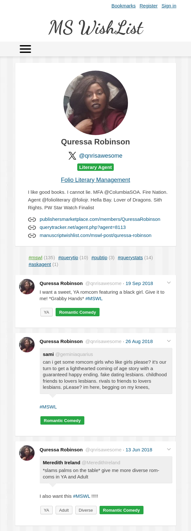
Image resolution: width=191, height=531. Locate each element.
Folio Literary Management (95, 180)
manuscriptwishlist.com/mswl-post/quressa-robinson (96, 235)
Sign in (169, 5)
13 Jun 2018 (138, 449)
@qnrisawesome (100, 155)
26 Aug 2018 (139, 341)
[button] (168, 282)
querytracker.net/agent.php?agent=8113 (83, 227)
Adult (64, 510)
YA (46, 312)
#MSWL (93, 298)
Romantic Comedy (77, 312)
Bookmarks (123, 5)
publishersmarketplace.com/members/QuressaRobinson (100, 219)
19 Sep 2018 (139, 283)
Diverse (86, 510)
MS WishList (95, 27)
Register (149, 5)
